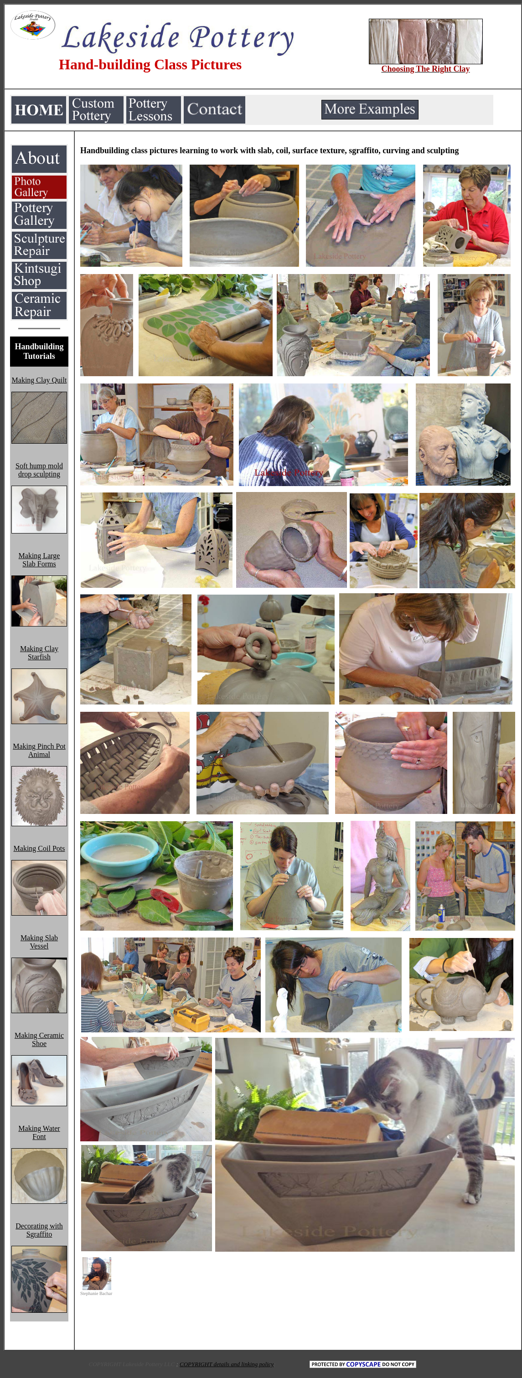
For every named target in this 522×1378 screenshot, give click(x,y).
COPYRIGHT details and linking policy (227, 1364)
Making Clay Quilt (39, 380)
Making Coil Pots (39, 848)
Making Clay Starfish (39, 653)
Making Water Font (39, 1132)
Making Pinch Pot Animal (39, 750)
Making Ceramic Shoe (39, 1039)
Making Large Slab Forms (39, 560)
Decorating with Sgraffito (39, 1230)
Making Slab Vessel (39, 942)
